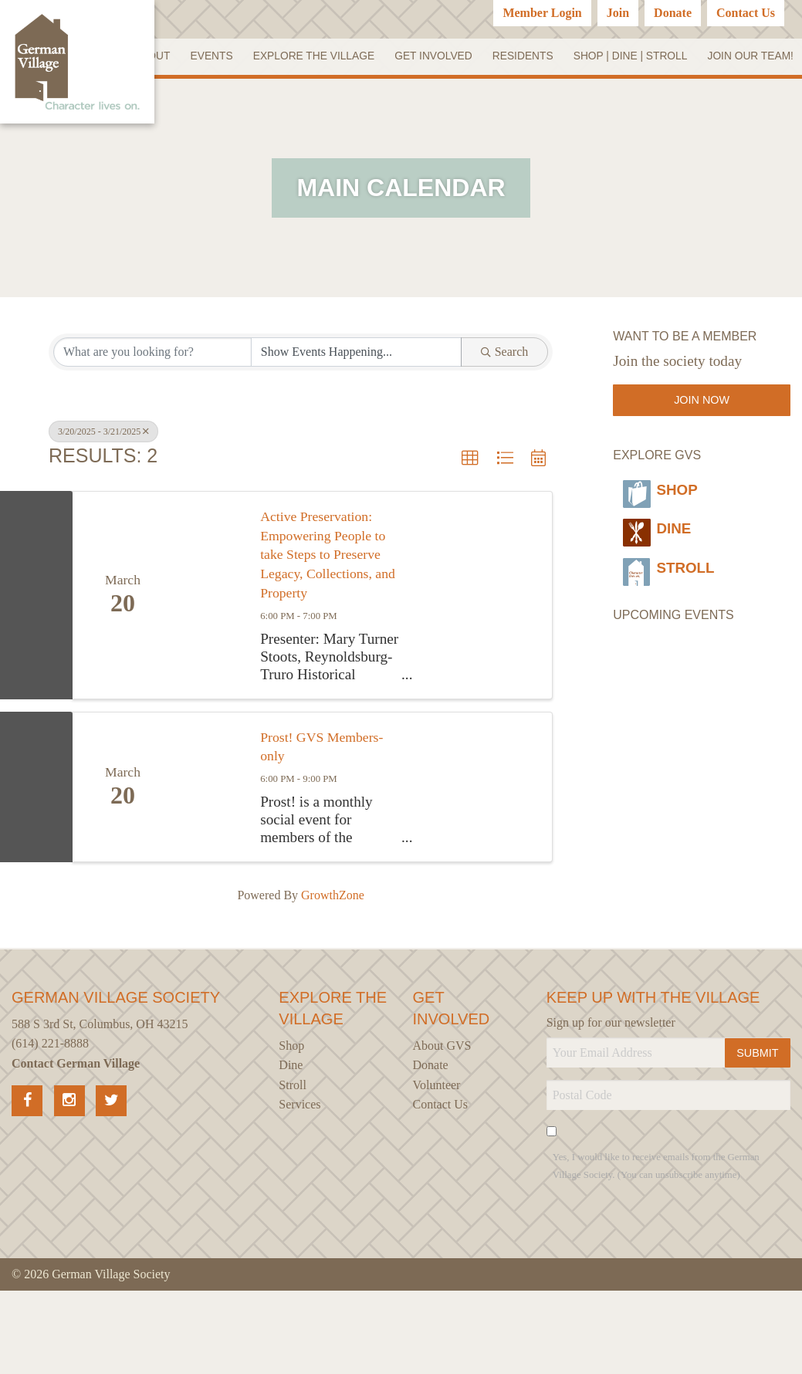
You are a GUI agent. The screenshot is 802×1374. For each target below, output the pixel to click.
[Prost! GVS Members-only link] (209, 867)
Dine (656, 559)
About (258, 58)
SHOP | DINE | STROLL (735, 58)
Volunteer (437, 1168)
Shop (660, 529)
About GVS (442, 1128)
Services (299, 1187)
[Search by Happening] (356, 396)
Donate (673, 12)
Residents (627, 58)
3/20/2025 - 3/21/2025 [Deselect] (103, 476)
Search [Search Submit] (505, 396)
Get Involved (539, 58)
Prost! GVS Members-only (305, 827)
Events (316, 58)
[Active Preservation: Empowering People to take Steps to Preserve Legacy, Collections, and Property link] (209, 657)
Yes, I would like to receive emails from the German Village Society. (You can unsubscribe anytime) (656, 1249)
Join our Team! (750, 99)
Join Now (701, 444)
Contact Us (745, 12)
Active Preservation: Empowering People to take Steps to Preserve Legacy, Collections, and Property (323, 616)
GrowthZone (332, 978)
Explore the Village (418, 58)
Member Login (542, 12)
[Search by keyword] (152, 396)
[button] (470, 503)
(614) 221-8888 (50, 1126)
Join (618, 12)
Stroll (673, 590)
